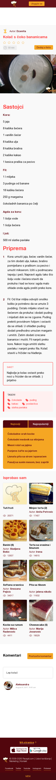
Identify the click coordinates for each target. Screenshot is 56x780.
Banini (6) (15, 538)
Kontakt (23, 761)
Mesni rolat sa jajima (19, 445)
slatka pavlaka (19, 407)
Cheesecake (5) (41, 618)
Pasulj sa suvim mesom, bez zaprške (28, 462)
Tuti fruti (15, 500)
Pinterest (47, 768)
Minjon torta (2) (41, 500)
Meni (28, 776)
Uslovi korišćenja (43, 758)
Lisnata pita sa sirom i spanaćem (26, 456)
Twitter (18, 768)
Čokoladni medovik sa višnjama (25, 439)
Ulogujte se (36, 4)
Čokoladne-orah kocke (20, 433)
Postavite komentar (40, 656)
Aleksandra (22, 684)
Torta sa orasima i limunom (41, 538)
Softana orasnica (15, 578)
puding (33, 400)
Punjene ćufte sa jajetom (22, 450)
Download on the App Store (19, 750)
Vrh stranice (27, 742)
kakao (15, 403)
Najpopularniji (41, 423)
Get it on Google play (38, 750)
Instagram (37, 768)
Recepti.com (5, 759)
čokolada (17, 400)
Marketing (14, 761)
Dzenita (21, 31)
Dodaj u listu (44, 47)
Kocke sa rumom (15, 618)
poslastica (32, 403)
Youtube (27, 768)
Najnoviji (15, 423)
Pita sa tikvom (41, 578)
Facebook (9, 768)
